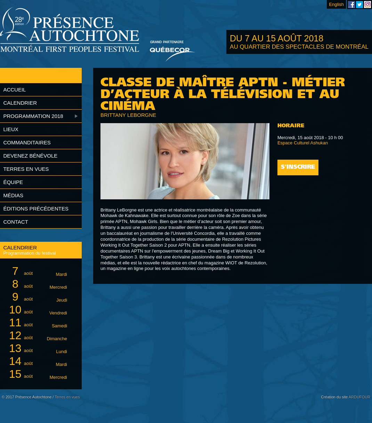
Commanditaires (26, 142)
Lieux (10, 129)
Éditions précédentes (35, 209)
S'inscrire (298, 167)
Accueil (14, 90)
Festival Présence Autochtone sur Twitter (359, 4)
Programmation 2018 (33, 116)
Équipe (13, 182)
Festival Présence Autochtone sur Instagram (367, 4)
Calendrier (20, 103)
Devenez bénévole (30, 156)
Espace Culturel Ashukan (302, 142)
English (336, 4)
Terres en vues (26, 169)
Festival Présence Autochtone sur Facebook (351, 4)
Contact (15, 222)
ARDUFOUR (359, 397)
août (37, 271)
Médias (13, 195)
